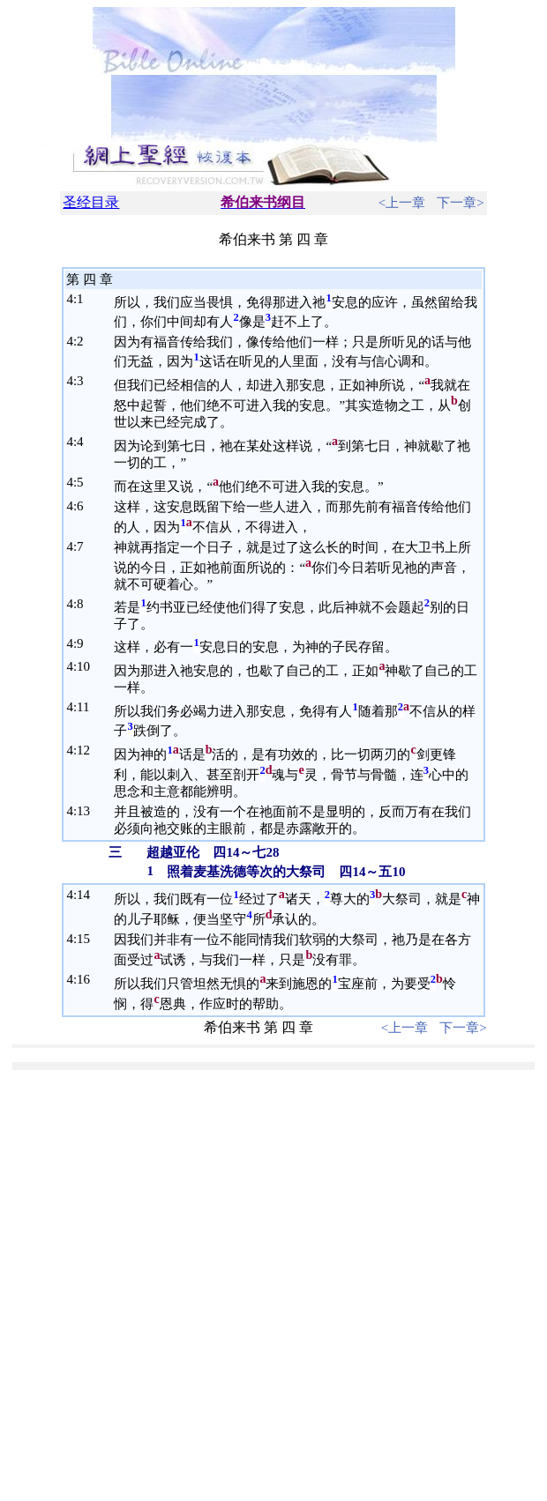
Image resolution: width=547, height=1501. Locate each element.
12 (83, 750)
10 (83, 666)
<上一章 (401, 203)
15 (83, 939)
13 (83, 811)
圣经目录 (91, 202)
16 (83, 979)
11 (83, 707)
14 (83, 895)
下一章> (460, 203)
